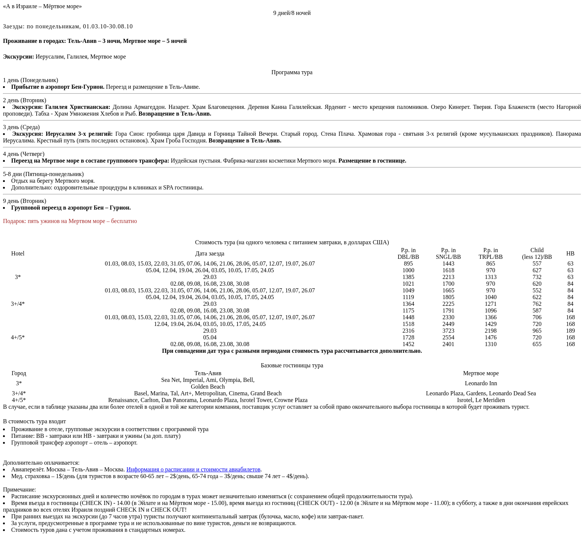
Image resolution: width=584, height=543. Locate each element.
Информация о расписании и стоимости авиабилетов (193, 469)
